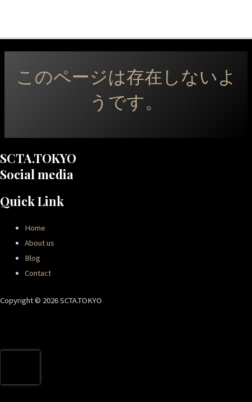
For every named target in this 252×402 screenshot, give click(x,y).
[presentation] (20, 367)
